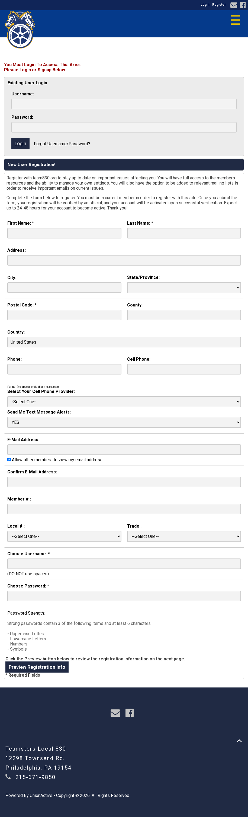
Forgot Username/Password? (62, 143)
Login (205, 5)
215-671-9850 (35, 777)
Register (219, 5)
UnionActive (41, 795)
